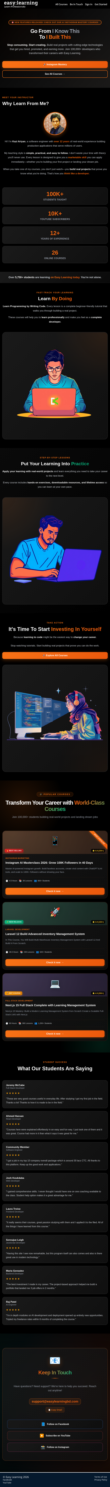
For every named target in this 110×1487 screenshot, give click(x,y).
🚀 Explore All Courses (55, 655)
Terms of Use (100, 1477)
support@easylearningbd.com (55, 1402)
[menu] (80, 4)
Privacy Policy (100, 1479)
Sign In (88, 4)
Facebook (7, 1479)
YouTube (7, 1482)
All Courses (61, 4)
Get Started (101, 4)
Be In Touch (76, 4)
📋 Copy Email (55, 1410)
